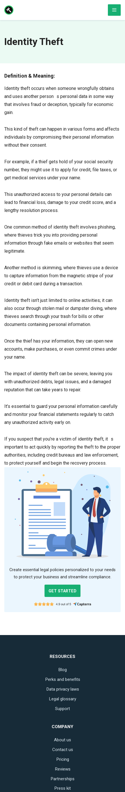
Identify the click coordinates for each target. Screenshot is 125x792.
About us (62, 739)
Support (62, 708)
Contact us (62, 749)
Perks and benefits (62, 679)
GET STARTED (62, 591)
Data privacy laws (62, 689)
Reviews (62, 769)
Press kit (62, 788)
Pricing (62, 759)
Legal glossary (62, 698)
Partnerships (62, 778)
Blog (62, 669)
